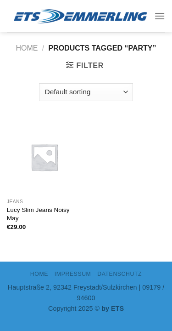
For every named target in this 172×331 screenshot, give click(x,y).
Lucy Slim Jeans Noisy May (38, 214)
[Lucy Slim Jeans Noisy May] (44, 157)
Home (27, 48)
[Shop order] (86, 92)
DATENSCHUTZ (119, 274)
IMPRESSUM (73, 274)
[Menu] (159, 16)
